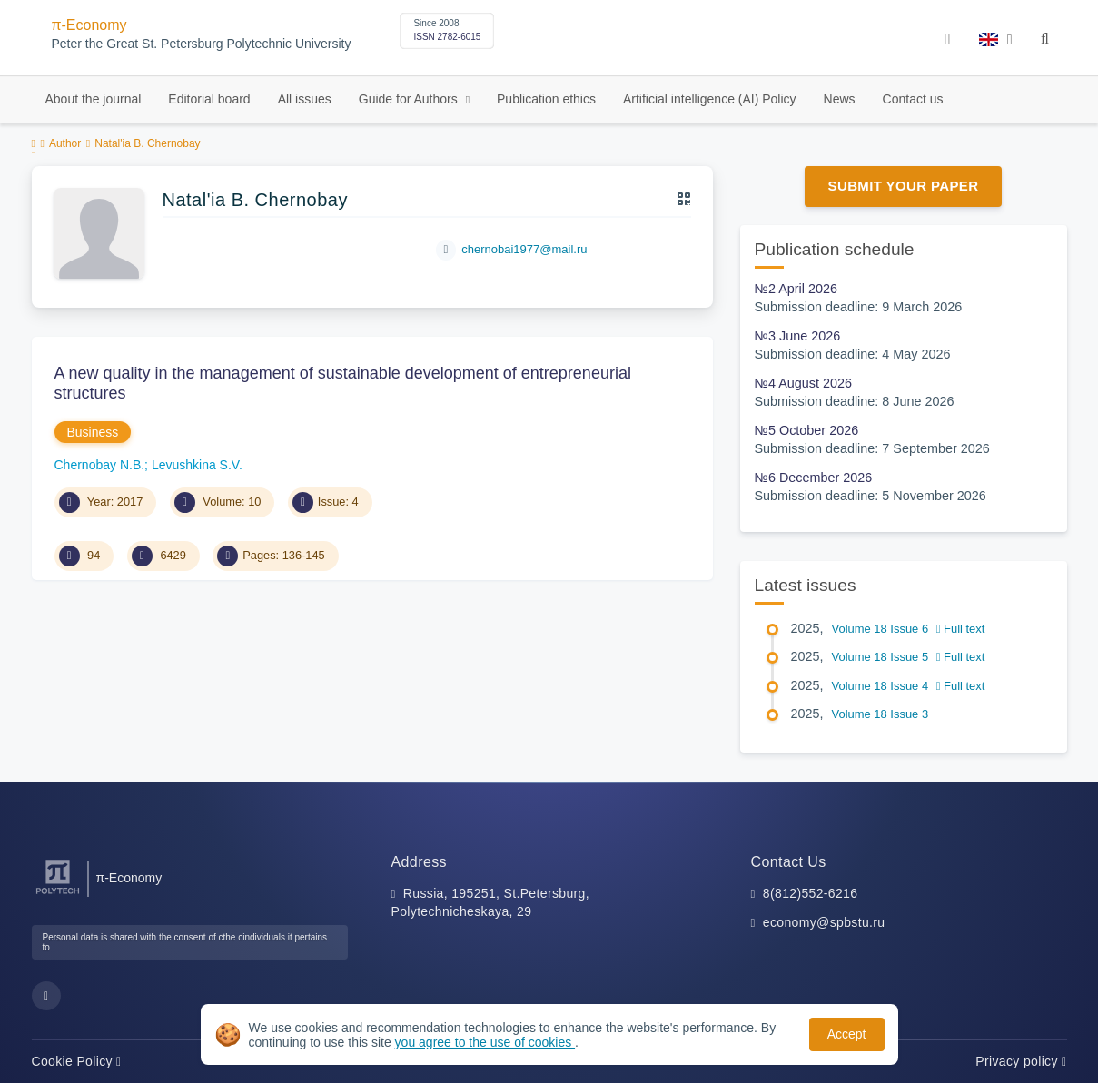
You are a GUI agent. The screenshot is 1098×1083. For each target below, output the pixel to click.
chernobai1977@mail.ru (524, 249)
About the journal (93, 99)
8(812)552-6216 (810, 893)
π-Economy (89, 25)
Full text (960, 628)
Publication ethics (546, 99)
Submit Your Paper (903, 185)
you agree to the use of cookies (485, 1042)
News (840, 99)
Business (93, 432)
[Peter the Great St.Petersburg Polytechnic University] (58, 894)
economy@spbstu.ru (824, 922)
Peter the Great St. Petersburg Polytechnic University (201, 44)
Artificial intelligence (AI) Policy (709, 99)
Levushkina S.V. (197, 465)
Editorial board (209, 99)
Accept (846, 1034)
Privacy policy (1020, 1061)
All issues (304, 99)
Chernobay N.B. (99, 465)
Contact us (913, 99)
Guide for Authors (410, 99)
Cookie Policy (77, 1061)
